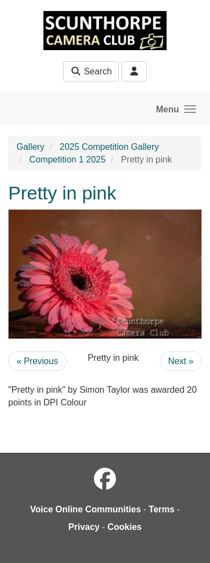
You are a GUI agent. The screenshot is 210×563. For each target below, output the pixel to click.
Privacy (84, 527)
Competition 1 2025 (67, 159)
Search (91, 71)
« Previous (37, 361)
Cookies (124, 527)
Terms (162, 509)
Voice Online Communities (85, 509)
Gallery (30, 146)
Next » (181, 361)
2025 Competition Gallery (109, 146)
